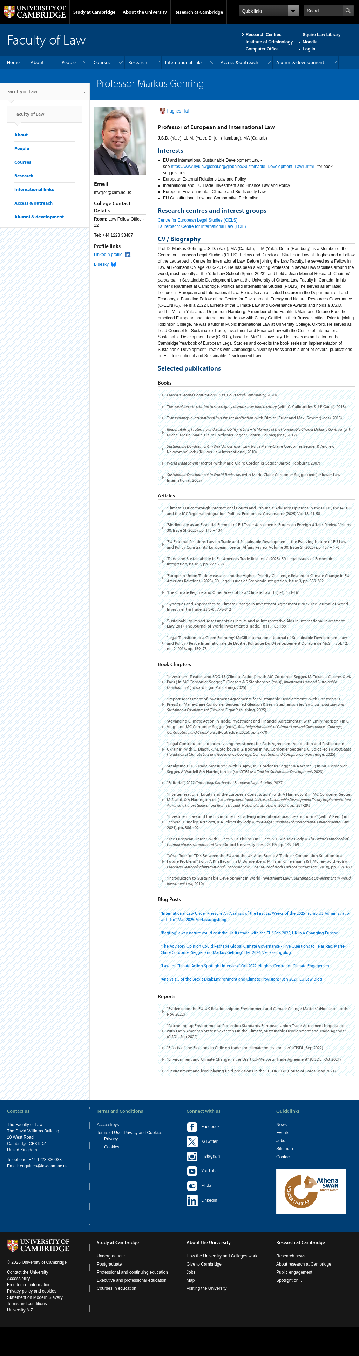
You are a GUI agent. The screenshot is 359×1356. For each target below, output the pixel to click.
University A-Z (20, 1310)
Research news (290, 1256)
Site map (284, 1148)
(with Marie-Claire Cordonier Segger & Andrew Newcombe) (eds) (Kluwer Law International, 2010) (250, 448)
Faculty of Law (22, 94)
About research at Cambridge (303, 1264)
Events (282, 1132)
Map (191, 1280)
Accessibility (18, 1278)
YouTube (202, 1171)
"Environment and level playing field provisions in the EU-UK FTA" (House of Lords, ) (251, 1070)
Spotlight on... (289, 1280)
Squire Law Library (321, 34)
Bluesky (101, 264)
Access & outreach (239, 62)
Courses (102, 62)
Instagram (203, 1156)
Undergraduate (111, 1256)
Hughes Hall (178, 111)
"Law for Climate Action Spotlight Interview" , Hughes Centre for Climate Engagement (246, 965)
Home (13, 62)
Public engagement (294, 1272)
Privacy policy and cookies (31, 1291)
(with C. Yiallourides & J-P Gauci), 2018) (256, 406)
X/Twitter (202, 1141)
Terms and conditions (27, 1303)
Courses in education (116, 1288)
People (69, 62)
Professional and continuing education (132, 1272)
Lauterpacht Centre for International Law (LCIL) (202, 226)
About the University (145, 12)
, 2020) (222, 395)
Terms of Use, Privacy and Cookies (129, 1132)
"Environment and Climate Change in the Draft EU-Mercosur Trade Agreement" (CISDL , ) (254, 1059)
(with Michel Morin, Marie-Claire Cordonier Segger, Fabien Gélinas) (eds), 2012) (260, 432)
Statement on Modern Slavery (35, 1297)
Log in (309, 49)
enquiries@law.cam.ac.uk (44, 1166)
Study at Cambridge (94, 12)
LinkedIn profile (108, 254)
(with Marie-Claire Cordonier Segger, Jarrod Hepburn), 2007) (243, 463)
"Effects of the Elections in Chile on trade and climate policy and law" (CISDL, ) (245, 1047)
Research (137, 62)
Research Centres (264, 34)
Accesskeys (108, 1124)
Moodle (310, 42)
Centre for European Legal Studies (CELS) (197, 220)
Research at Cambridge (198, 12)
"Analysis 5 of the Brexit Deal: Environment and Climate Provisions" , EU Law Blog (241, 979)
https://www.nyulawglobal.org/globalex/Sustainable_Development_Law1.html (242, 166)
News (281, 1124)
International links (184, 62)
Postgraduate (109, 1264)
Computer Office (262, 49)
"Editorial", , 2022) (225, 782)
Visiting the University (207, 1288)
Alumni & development (300, 62)
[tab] (256, 395)
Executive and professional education (132, 1280)
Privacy (111, 1139)
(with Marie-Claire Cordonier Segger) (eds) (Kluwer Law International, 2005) (253, 477)
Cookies (111, 1147)
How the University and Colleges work (222, 1256)
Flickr (199, 1186)
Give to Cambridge (204, 1264)
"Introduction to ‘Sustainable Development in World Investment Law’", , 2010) (259, 880)
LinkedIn (202, 1200)
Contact (283, 1156)
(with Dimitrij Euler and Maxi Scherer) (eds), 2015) (254, 417)
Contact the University (27, 1272)
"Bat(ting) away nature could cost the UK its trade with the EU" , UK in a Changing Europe (249, 932)
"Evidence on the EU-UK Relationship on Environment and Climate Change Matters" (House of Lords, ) (257, 1011)
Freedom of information (28, 1284)
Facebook (203, 1127)
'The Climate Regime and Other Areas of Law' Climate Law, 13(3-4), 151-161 (233, 592)
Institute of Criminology (269, 42)
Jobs (280, 1140)
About (37, 62)
